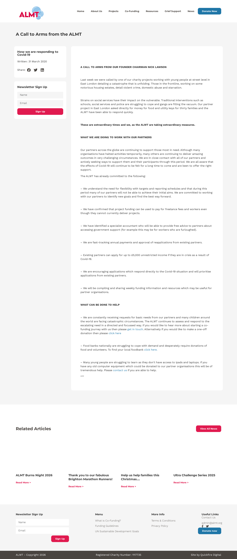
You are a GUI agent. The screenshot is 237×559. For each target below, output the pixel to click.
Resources (152, 11)
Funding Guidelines (106, 525)
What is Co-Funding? (108, 520)
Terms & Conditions (163, 520)
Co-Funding (132, 11)
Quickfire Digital (210, 554)
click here (115, 333)
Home (80, 11)
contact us (120, 370)
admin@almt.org (211, 522)
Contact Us (208, 517)
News (191, 11)
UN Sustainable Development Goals (117, 531)
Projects (113, 11)
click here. (150, 349)
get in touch (135, 329)
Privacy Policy (159, 525)
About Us (96, 11)
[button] (29, 70)
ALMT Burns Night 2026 (34, 475)
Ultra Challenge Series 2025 (194, 475)
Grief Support (173, 11)
